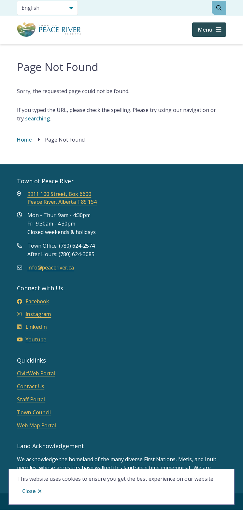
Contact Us (30, 386)
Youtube (31, 339)
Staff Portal (31, 399)
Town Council (34, 412)
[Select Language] (47, 8)
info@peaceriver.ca (50, 267)
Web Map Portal (36, 425)
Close (29, 491)
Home (24, 139)
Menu (205, 29)
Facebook (33, 301)
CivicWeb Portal (36, 373)
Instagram (34, 314)
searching (37, 118)
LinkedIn (32, 326)
